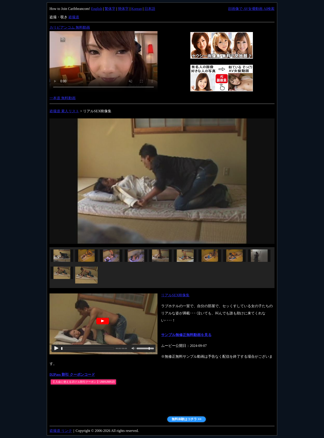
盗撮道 (73, 17)
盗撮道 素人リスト (64, 111)
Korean (136, 9)
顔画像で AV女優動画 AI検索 (251, 9)
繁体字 (110, 9)
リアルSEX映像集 (175, 295)
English (96, 9)
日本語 (149, 9)
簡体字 (123, 9)
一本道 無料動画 (63, 98)
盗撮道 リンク (61, 431)
